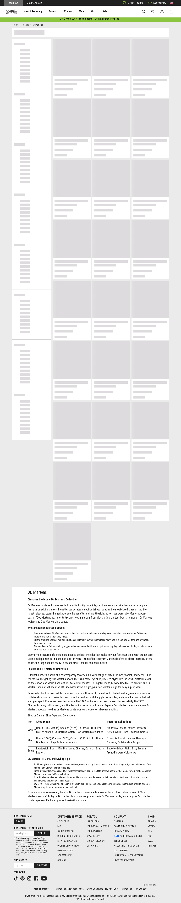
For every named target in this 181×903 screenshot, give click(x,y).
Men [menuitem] (72, 11)
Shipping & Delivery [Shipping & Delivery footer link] (67, 841)
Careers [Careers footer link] (118, 821)
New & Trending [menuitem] (29, 11)
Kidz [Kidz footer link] (150, 836)
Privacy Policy (21, 849)
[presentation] (30, 11)
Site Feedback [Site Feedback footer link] (64, 855)
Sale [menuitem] (93, 11)
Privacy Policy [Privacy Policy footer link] (121, 831)
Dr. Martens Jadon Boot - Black (69, 888)
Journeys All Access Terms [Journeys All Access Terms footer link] (128, 855)
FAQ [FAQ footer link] (59, 826)
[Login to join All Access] (76, 19)
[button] (172, 3)
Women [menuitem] (61, 11)
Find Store (42, 865)
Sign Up (19, 821)
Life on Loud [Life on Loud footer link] (93, 821)
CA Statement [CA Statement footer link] (121, 850)
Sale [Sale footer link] (150, 841)
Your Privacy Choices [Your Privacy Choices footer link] (128, 836)
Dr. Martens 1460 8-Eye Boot (134, 888)
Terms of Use (36, 846)
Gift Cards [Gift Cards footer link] (92, 845)
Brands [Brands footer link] (152, 821)
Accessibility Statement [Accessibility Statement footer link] (126, 845)
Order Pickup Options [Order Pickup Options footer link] (68, 845)
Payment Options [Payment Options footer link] (66, 850)
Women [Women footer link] (151, 826)
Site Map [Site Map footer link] (61, 860)
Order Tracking (132, 3)
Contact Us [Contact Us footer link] (63, 821)
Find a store (20, 860)
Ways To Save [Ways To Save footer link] (94, 836)
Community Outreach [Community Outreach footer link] (125, 826)
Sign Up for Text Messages (28, 828)
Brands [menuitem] (47, 11)
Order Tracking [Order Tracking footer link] (65, 831)
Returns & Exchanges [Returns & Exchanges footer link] (68, 836)
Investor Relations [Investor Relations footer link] (124, 860)
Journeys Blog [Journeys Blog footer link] (94, 831)
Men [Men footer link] (150, 831)
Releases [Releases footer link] (153, 845)
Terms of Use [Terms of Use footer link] (120, 841)
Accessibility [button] (156, 3)
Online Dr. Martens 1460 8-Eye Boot (102, 888)
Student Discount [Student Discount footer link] (96, 841)
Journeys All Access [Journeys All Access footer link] (98, 826)
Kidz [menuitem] (83, 11)
